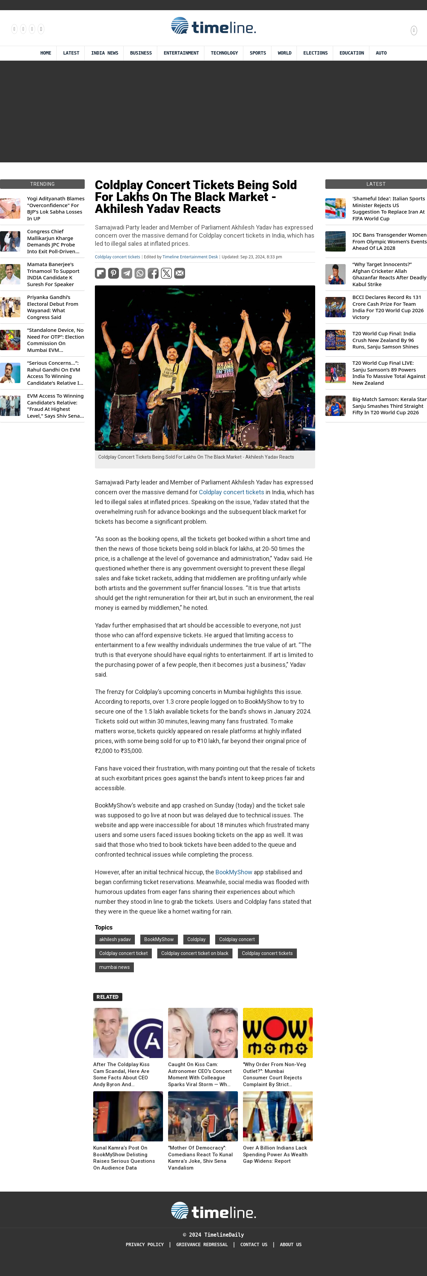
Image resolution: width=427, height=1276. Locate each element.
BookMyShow (234, 872)
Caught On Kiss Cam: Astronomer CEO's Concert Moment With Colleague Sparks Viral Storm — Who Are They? (200, 1074)
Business (141, 53)
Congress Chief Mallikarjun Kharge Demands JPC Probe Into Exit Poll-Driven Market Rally (51, 241)
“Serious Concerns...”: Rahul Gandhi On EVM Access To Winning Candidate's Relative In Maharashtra (54, 373)
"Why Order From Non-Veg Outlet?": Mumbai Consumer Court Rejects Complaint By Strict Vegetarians (274, 1074)
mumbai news (114, 967)
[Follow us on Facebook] (14, 29)
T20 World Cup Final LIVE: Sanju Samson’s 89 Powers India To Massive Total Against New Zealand (388, 373)
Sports (258, 53)
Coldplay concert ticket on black (194, 953)
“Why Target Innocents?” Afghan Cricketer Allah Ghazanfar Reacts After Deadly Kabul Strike (389, 274)
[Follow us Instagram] (22, 29)
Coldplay (196, 939)
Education (352, 53)
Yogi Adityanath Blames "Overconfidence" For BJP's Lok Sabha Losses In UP (55, 208)
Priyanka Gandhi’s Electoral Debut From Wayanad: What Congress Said (52, 307)
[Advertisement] (213, 111)
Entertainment (181, 53)
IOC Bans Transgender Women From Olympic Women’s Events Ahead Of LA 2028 (389, 241)
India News (104, 53)
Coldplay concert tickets (117, 257)
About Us (291, 1244)
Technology (224, 53)
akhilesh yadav (115, 939)
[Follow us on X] (31, 29)
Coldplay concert (237, 939)
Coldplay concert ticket (123, 953)
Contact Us (253, 1244)
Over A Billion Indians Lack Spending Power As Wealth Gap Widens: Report (275, 1154)
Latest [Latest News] (71, 53)
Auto (381, 53)
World (284, 53)
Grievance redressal (202, 1244)
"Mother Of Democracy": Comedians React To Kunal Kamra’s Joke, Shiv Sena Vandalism (200, 1158)
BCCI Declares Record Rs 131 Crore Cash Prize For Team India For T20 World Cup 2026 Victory (388, 307)
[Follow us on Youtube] (40, 29)
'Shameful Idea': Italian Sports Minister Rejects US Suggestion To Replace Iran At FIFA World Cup (388, 208)
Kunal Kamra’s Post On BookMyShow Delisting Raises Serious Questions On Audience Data (124, 1158)
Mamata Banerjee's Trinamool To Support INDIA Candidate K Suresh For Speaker (53, 274)
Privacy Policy (145, 1244)
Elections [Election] (315, 53)
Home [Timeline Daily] (45, 53)
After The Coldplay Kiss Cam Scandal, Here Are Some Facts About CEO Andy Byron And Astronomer (121, 1074)
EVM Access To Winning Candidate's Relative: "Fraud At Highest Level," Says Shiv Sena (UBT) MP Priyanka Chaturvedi (55, 406)
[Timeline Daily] (213, 1210)
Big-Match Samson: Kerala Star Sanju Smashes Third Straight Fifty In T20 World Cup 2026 (389, 406)
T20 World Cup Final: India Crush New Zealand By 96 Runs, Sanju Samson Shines (385, 340)
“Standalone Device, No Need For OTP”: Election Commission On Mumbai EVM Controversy (55, 340)
